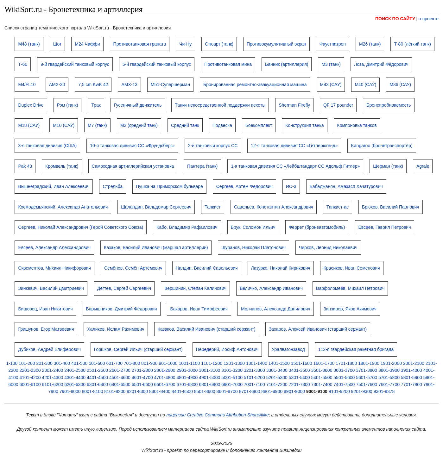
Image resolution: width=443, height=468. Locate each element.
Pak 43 (25, 166)
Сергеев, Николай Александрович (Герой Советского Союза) (80, 227)
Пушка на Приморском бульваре (169, 186)
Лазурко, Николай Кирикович (280, 268)
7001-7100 (254, 384)
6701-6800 (187, 384)
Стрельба (113, 186)
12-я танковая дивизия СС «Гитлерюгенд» (294, 145)
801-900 (149, 363)
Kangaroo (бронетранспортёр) (381, 145)
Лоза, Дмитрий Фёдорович (381, 64)
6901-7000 (232, 384)
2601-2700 (119, 370)
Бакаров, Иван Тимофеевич (199, 308)
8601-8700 (227, 391)
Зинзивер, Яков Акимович (350, 308)
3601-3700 (344, 370)
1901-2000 (391, 363)
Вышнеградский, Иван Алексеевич (53, 186)
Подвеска (222, 125)
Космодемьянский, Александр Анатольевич (63, 206)
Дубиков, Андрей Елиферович (49, 349)
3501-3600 (321, 370)
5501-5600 (344, 377)
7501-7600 (366, 384)
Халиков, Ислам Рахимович (115, 329)
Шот (57, 44)
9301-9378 (384, 391)
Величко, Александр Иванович (271, 288)
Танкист (213, 206)
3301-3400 (277, 370)
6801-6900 (209, 384)
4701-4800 (164, 377)
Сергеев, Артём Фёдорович (244, 186)
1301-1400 (256, 363)
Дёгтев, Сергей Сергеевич (124, 288)
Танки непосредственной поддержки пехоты (220, 105)
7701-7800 (411, 384)
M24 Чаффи (87, 44)
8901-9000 (294, 391)
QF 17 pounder (338, 105)
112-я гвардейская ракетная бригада (356, 349)
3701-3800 (366, 370)
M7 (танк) (97, 125)
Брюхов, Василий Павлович (390, 206)
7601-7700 (389, 384)
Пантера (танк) (202, 166)
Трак (95, 105)
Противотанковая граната (139, 44)
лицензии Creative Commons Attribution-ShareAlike (217, 414)
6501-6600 (142, 384)
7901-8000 (70, 391)
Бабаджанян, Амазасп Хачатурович (346, 186)
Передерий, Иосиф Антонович (227, 349)
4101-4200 (30, 377)
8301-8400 (159, 391)
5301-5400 (299, 377)
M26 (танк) (370, 44)
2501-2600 (97, 370)
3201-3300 (254, 370)
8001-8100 (92, 391)
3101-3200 (232, 370)
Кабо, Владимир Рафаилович (186, 227)
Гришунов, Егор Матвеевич (46, 329)
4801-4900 (187, 377)
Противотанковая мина (228, 64)
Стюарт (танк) (219, 44)
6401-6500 (119, 384)
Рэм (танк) (67, 105)
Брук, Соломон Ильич (253, 227)
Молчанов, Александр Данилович (275, 308)
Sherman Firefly (294, 105)
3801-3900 (389, 370)
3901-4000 (411, 370)
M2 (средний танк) (139, 125)
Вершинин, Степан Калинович (195, 288)
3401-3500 (299, 370)
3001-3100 (209, 370)
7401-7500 (344, 384)
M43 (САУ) (331, 84)
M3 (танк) (331, 64)
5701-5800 (389, 377)
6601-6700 (164, 384)
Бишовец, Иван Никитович (45, 308)
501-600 (97, 363)
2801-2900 (164, 370)
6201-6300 (74, 384)
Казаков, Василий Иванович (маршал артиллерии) (156, 247)
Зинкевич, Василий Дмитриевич (51, 288)
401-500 (79, 363)
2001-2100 (413, 363)
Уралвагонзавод (288, 349)
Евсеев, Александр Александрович (54, 247)
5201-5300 (277, 377)
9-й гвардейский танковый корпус (75, 64)
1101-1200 (211, 363)
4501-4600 (119, 377)
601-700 (114, 363)
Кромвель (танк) (62, 166)
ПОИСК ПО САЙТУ (395, 18)
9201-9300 (361, 391)
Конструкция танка (304, 125)
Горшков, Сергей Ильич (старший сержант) (138, 349)
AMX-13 (129, 84)
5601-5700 (366, 377)
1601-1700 (324, 363)
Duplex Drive (30, 105)
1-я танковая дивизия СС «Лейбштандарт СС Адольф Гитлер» (295, 166)
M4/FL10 (26, 84)
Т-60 (22, 64)
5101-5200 (254, 377)
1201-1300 (234, 363)
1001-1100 (189, 363)
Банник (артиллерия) (286, 64)
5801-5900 (411, 377)
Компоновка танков (357, 125)
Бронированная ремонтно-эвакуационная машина (255, 84)
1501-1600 (301, 363)
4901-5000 (209, 377)
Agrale (422, 166)
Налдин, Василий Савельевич (207, 268)
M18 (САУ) (29, 125)
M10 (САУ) (63, 125)
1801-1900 (368, 363)
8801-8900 (271, 391)
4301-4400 (74, 377)
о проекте (429, 18)
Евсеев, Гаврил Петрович (384, 227)
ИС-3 (291, 186)
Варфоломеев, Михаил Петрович (350, 288)
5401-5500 (321, 377)
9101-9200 (339, 391)
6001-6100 (30, 384)
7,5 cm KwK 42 (93, 84)
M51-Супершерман (170, 84)
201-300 (44, 363)
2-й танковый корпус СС (213, 145)
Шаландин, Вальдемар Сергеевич (156, 206)
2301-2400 (52, 370)
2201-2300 (30, 370)
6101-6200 (52, 384)
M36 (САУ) (400, 84)
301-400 (62, 363)
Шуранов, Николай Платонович (253, 247)
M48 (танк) (29, 44)
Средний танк (185, 125)
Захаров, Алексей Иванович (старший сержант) (318, 329)
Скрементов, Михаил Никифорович (54, 268)
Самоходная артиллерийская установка (133, 166)
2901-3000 (187, 370)
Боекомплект (258, 125)
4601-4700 (142, 377)
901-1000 (168, 363)
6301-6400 (97, 384)
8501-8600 (204, 391)
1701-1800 (346, 363)
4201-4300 (52, 377)
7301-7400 (321, 384)
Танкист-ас (337, 206)
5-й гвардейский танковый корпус (157, 64)
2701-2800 (142, 370)
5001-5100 (232, 377)
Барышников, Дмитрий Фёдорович (121, 308)
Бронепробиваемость (388, 105)
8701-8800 (249, 391)
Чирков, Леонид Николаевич (328, 247)
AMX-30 (57, 84)
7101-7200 (277, 384)
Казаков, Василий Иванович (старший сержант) (207, 329)
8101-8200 (114, 391)
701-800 (132, 363)
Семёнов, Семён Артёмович (133, 268)
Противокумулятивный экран (276, 44)
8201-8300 (137, 391)
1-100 (11, 363)
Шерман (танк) (388, 166)
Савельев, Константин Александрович (273, 206)
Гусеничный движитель (137, 105)
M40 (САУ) (365, 84)
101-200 (27, 363)
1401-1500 (279, 363)
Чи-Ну (185, 44)
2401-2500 (74, 370)
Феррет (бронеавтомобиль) (317, 227)
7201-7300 (299, 384)
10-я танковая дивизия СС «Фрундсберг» (132, 145)
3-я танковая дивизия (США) (47, 145)
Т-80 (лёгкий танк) (412, 44)
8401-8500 (182, 391)
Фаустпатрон (333, 44)
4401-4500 (97, 377)
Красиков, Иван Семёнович (352, 268)
